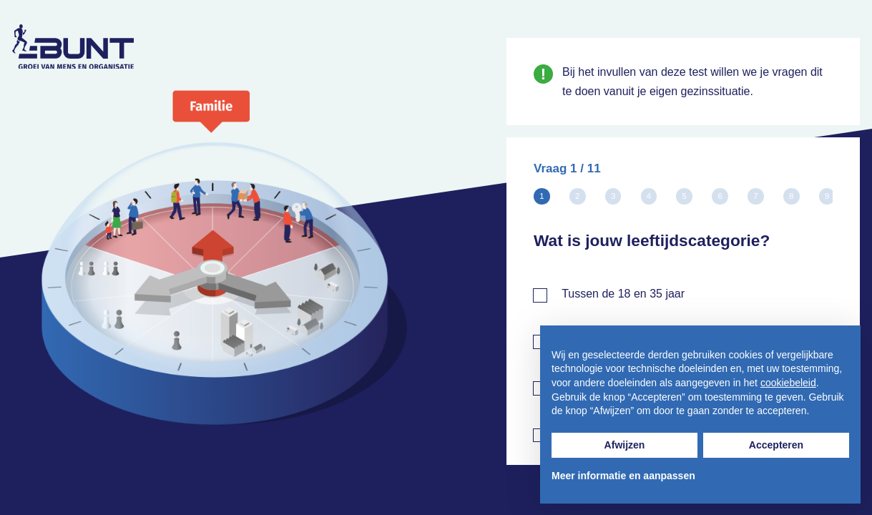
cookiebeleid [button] (788, 382)
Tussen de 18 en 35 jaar (623, 294)
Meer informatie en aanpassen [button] (623, 475)
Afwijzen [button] (624, 445)
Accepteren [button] (776, 445)
